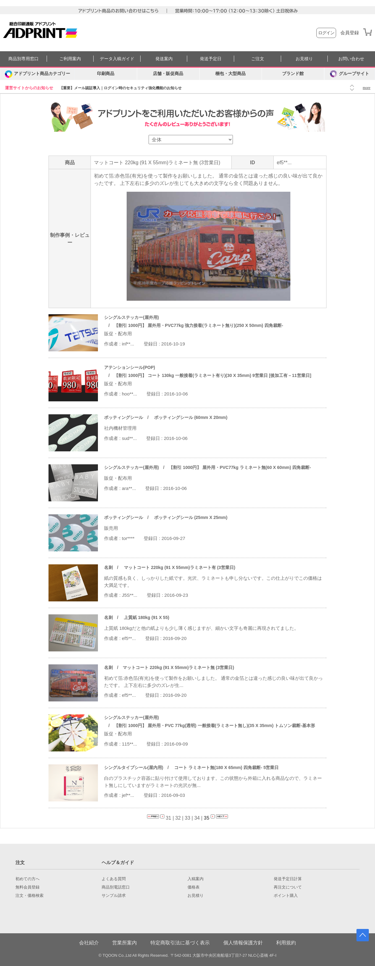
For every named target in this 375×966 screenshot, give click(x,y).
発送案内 (164, 58)
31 (168, 818)
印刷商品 (105, 73)
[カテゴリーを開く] (37, 74)
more (366, 88)
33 (187, 818)
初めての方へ (27, 879)
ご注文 (257, 58)
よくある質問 (114, 879)
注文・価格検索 (29, 895)
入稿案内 (196, 879)
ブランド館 (293, 73)
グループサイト (349, 73)
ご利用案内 (70, 58)
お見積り (304, 58)
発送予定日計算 (288, 879)
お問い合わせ (351, 58)
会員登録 (349, 32)
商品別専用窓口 (23, 58)
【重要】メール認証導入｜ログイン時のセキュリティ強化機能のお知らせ (120, 88)
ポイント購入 (286, 895)
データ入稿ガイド (117, 58)
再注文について (288, 887)
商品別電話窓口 (116, 887)
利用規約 (286, 942)
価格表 (194, 887)
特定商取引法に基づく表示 (180, 942)
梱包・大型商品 (230, 73)
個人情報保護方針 (243, 942)
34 (197, 818)
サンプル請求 (114, 895)
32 (178, 818)
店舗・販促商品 (168, 73)
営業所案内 (124, 942)
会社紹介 (89, 942)
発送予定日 (210, 58)
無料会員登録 (27, 887)
